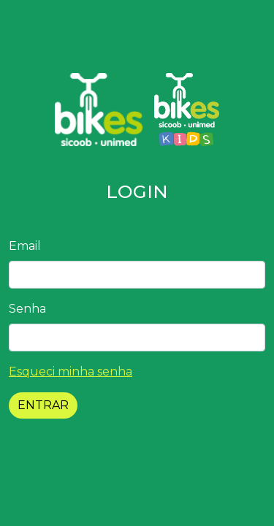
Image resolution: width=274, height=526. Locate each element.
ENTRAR (43, 405)
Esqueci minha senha (70, 371)
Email (25, 246)
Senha (27, 309)
